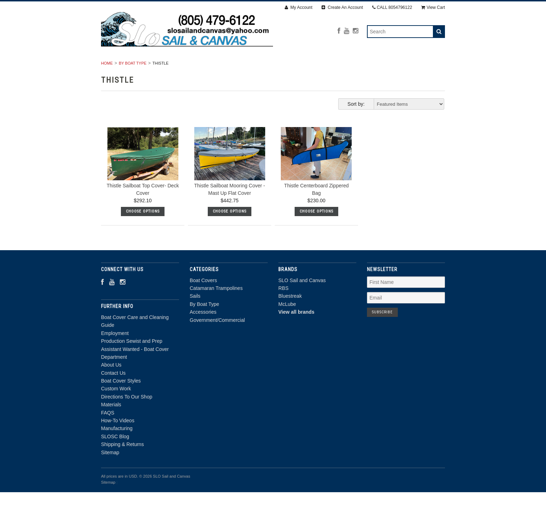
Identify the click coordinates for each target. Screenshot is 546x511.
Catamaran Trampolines (191, 66)
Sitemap (110, 471)
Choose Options (143, 230)
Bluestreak (290, 315)
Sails (247, 66)
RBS (283, 307)
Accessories (336, 66)
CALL (392, 7)
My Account (298, 7)
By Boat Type (287, 66)
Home (107, 82)
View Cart (433, 7)
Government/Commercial (402, 66)
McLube (287, 323)
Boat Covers (127, 66)
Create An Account (342, 7)
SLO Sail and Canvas (302, 299)
